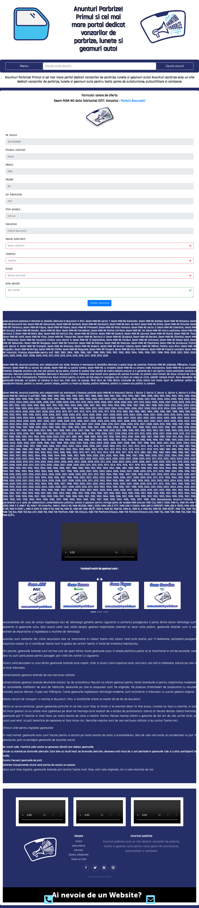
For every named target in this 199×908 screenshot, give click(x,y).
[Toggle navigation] (24, 66)
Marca (9, 165)
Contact (78, 850)
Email (9, 269)
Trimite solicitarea (99, 303)
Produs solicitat (15, 150)
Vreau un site (78, 859)
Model (9, 179)
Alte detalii (13, 284)
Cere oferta (78, 846)
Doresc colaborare (78, 855)
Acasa (78, 841)
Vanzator (11, 224)
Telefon (10, 254)
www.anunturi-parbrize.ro (17, 321)
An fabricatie (14, 194)
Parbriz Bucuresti (133, 100)
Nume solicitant (15, 239)
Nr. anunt (11, 135)
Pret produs (13, 209)
